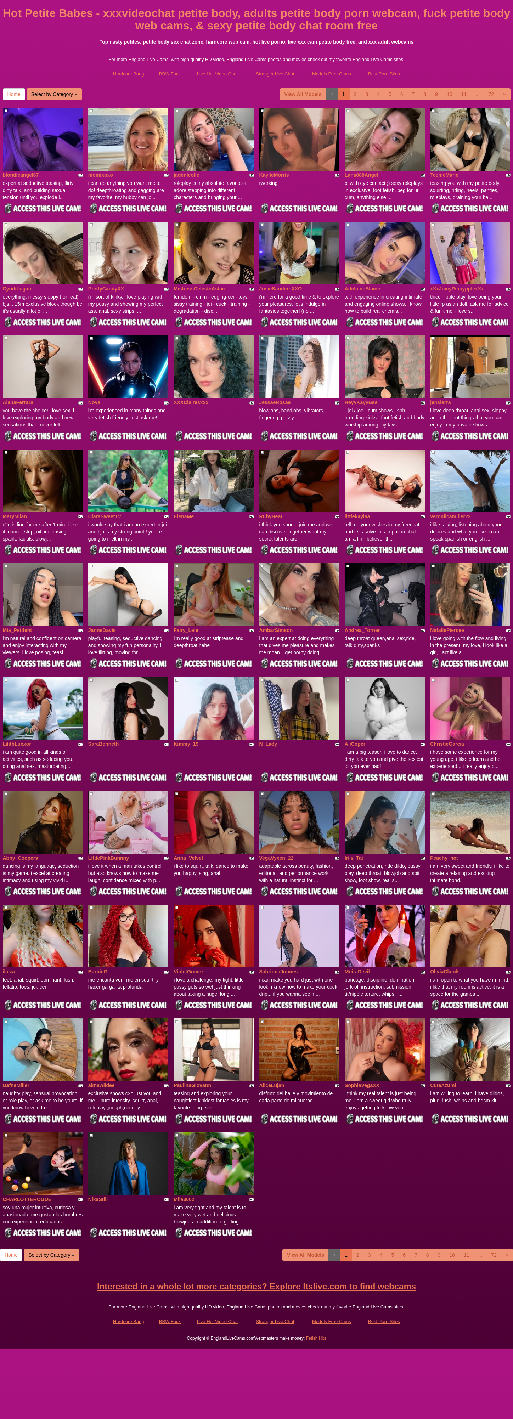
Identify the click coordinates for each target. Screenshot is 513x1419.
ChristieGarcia (447, 744)
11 (464, 94)
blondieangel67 (21, 175)
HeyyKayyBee (361, 402)
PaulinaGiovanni (193, 1085)
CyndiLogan (17, 289)
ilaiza (9, 971)
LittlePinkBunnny (108, 858)
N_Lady (268, 744)
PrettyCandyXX (106, 289)
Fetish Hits (316, 1338)
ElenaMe (184, 516)
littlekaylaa (357, 516)
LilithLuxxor (17, 744)
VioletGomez (189, 971)
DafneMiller (16, 1085)
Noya (94, 402)
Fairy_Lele (186, 630)
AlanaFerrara (18, 402)
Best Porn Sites (384, 74)
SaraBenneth (103, 744)
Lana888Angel (361, 175)
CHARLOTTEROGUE (27, 1199)
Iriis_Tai (354, 858)
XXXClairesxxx (191, 402)
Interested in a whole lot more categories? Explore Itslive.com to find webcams (256, 1286)
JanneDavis (102, 630)
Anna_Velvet (188, 858)
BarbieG (97, 971)
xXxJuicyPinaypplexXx (457, 289)
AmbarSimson (276, 630)
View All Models (303, 94)
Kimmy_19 (186, 744)
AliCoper (355, 744)
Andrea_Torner (362, 630)
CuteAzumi (443, 1085)
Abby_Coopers (20, 858)
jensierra (440, 402)
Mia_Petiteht (17, 630)
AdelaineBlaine (362, 289)
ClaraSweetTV (104, 516)
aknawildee (101, 1085)
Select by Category (54, 94)
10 (449, 94)
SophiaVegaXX (362, 1085)
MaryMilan (15, 516)
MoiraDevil (357, 971)
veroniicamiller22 (450, 516)
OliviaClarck (444, 971)
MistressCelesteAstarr (200, 289)
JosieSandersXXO (280, 289)
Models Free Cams (331, 74)
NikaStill (98, 1199)
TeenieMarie (444, 175)
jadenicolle (186, 175)
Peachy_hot (444, 858)
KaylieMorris (274, 175)
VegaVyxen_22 (276, 858)
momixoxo (100, 175)
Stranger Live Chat (275, 74)
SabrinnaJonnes (278, 971)
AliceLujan (271, 1085)
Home (14, 94)
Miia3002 (184, 1199)
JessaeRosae (275, 402)
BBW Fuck (170, 74)
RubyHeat (270, 516)
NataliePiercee (447, 630)
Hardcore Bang (128, 74)
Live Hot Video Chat (217, 74)
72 (491, 94)
